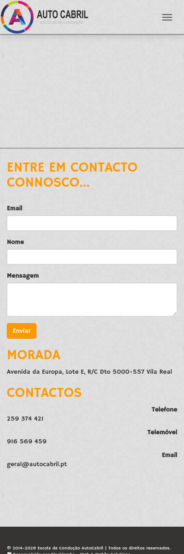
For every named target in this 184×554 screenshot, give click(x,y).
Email (14, 208)
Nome (15, 242)
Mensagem (23, 276)
